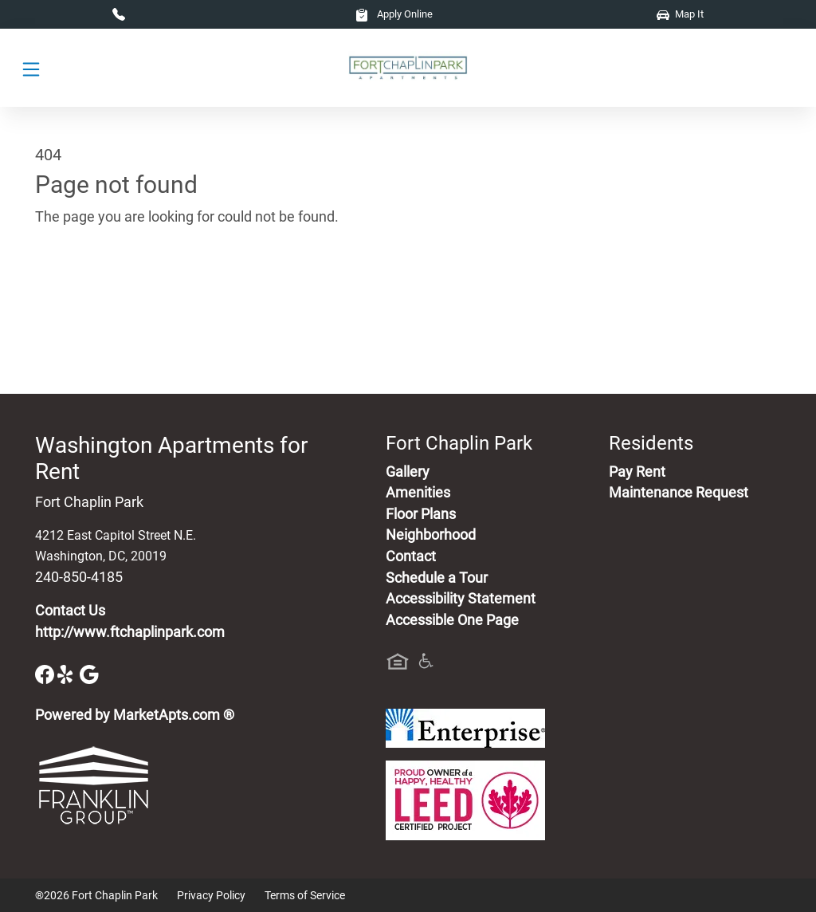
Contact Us (70, 611)
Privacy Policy (211, 895)
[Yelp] (68, 674)
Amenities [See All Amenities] (418, 493)
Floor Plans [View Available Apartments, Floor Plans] (421, 514)
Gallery (408, 472)
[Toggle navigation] (31, 68)
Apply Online (394, 14)
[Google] (89, 674)
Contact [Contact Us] (411, 556)
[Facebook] (46, 674)
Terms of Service (305, 895)
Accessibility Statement (461, 599)
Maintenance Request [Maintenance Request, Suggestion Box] (678, 493)
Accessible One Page (452, 620)
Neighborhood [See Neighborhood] (431, 535)
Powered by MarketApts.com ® (134, 715)
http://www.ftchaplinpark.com (130, 632)
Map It (680, 14)
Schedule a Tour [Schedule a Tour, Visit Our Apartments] (437, 578)
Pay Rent (637, 472)
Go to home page (89, 291)
